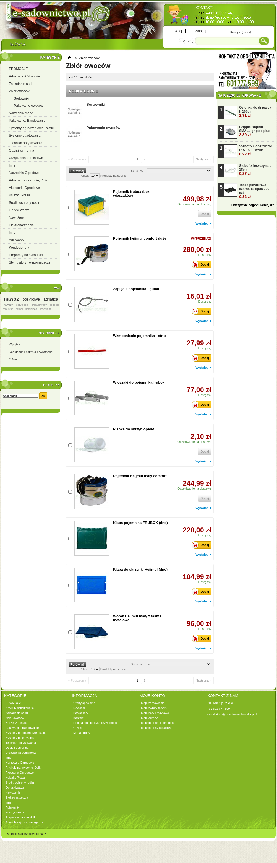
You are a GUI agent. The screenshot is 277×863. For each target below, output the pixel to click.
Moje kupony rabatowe (156, 727)
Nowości (79, 707)
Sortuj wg (137, 170)
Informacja (49, 333)
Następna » (203, 159)
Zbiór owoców (19, 91)
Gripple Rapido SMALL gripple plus (254, 131)
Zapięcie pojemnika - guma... (137, 289)
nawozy (8, 304)
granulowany (39, 304)
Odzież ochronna (21, 150)
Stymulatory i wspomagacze (30, 262)
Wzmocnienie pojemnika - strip (139, 336)
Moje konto (152, 695)
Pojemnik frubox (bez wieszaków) (131, 193)
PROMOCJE (18, 69)
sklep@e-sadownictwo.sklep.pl (236, 714)
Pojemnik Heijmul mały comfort (140, 476)
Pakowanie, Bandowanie (27, 121)
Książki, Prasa (19, 195)
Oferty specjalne (84, 703)
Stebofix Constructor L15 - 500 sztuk (255, 150)
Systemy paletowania (24, 135)
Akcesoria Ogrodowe (24, 188)
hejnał (19, 308)
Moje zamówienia (152, 703)
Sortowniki (21, 98)
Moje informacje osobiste (158, 722)
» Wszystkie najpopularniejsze (252, 205)
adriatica (50, 299)
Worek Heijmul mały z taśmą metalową (137, 618)
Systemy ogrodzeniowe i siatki (31, 128)
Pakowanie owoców (28, 106)
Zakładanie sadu (21, 84)
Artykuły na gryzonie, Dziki (28, 180)
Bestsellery (80, 712)
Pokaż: (84, 175)
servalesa (22, 304)
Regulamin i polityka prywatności (31, 351)
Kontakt (78, 717)
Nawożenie (17, 218)
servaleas (31, 308)
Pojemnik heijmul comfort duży (139, 238)
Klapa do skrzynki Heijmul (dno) (140, 569)
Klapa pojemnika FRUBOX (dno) (140, 523)
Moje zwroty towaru (154, 707)
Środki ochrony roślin (24, 203)
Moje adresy (149, 717)
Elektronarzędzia (21, 225)
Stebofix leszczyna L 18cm (255, 170)
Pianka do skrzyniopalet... (135, 429)
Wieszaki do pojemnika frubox (138, 382)
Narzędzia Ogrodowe (24, 173)
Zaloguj (200, 31)
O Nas (13, 359)
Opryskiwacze (19, 210)
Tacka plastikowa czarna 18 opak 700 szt (254, 191)
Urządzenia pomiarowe (26, 158)
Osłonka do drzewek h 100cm (255, 112)
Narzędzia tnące (21, 113)
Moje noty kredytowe (155, 712)
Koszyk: (240, 32)
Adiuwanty (16, 240)
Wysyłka (14, 344)
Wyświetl (201, 223)
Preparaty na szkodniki (26, 255)
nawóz (11, 299)
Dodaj (202, 264)
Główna (17, 45)
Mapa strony (81, 732)
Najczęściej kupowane (239, 95)
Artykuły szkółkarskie (24, 76)
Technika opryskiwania (25, 143)
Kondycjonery (19, 247)
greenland (46, 308)
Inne (12, 165)
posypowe (31, 299)
